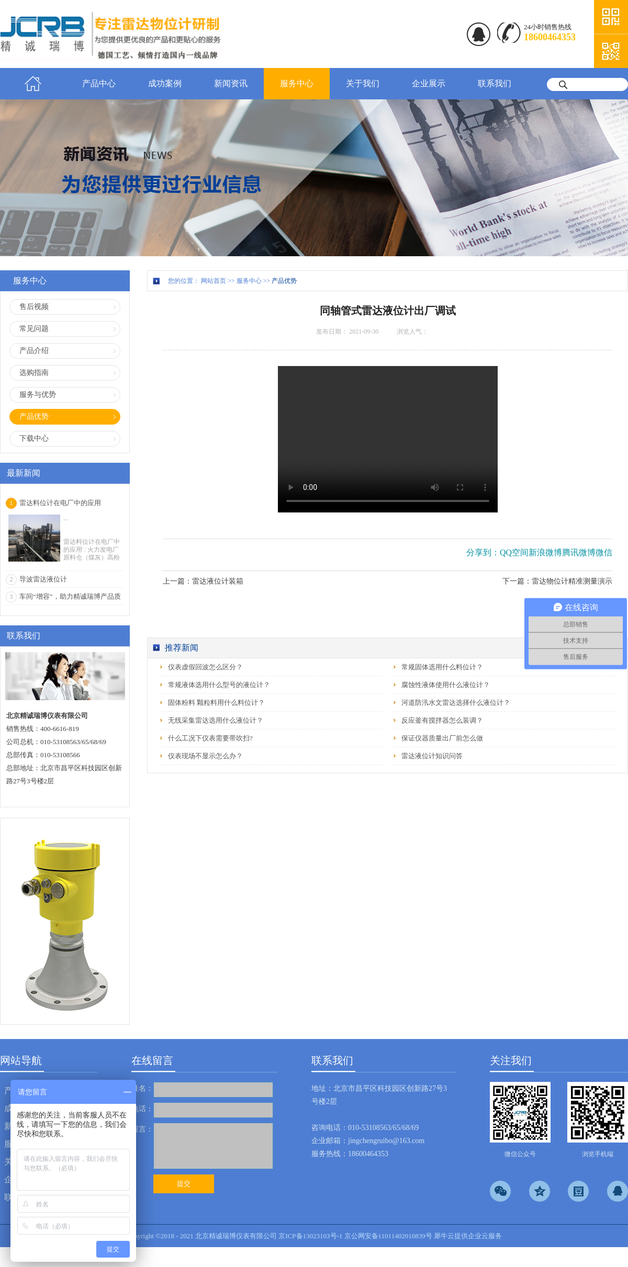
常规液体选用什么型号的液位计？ (219, 685)
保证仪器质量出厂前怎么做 (442, 738)
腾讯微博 (579, 552)
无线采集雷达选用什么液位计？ (215, 720)
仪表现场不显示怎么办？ (205, 756)
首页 (33, 83)
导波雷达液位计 (43, 579)
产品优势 (284, 280)
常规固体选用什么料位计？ (442, 667)
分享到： (483, 552)
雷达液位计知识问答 (432, 756)
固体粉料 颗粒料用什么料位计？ (216, 702)
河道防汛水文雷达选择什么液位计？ (455, 702)
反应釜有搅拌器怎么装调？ (442, 720)
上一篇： (203, 581)
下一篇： (557, 581)
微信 (604, 552)
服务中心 (249, 280)
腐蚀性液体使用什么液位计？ (445, 685)
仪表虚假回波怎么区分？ (205, 667)
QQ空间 (514, 552)
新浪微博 (545, 552)
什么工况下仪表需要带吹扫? (210, 738)
